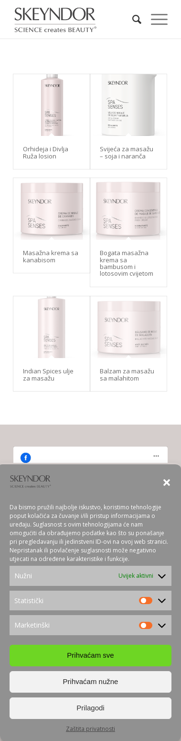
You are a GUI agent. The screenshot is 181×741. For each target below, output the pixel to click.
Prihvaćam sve (90, 655)
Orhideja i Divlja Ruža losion (45, 152)
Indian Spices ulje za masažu (48, 374)
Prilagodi (90, 708)
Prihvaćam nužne (90, 681)
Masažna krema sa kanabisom (50, 256)
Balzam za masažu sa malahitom (127, 374)
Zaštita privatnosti (90, 729)
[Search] (132, 19)
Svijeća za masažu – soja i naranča (126, 152)
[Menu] (154, 19)
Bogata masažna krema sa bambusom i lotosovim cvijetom (126, 263)
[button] (166, 482)
